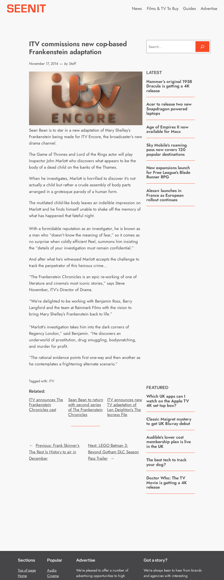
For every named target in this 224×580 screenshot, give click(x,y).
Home (22, 575)
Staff (72, 63)
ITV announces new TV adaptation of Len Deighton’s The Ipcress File (124, 407)
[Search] (202, 46)
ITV (51, 381)
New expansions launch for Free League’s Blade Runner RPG (168, 172)
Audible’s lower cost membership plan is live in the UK (168, 442)
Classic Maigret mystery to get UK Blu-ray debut (168, 421)
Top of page (27, 570)
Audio (52, 570)
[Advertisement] (183, 291)
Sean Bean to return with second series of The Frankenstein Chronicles (85, 407)
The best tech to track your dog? (166, 462)
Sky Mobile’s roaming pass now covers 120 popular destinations (166, 149)
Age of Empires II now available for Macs (167, 129)
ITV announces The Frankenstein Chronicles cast (46, 404)
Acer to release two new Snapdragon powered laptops (169, 109)
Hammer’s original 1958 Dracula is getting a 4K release (169, 86)
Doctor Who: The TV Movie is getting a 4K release (166, 482)
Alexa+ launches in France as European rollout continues (165, 195)
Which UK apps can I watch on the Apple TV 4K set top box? (167, 401)
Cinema (53, 575)
